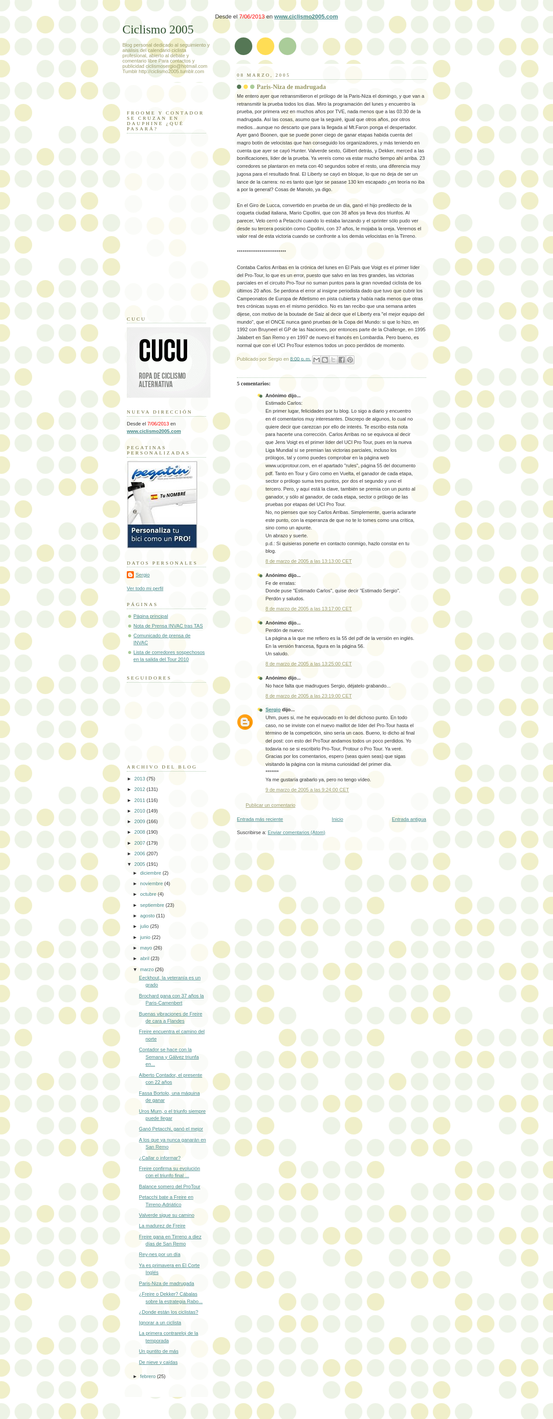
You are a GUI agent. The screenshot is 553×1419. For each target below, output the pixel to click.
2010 (140, 810)
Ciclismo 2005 (158, 29)
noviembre (152, 883)
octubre (149, 894)
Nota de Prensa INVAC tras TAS (168, 625)
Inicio (337, 819)
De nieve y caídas (158, 1362)
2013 (140, 778)
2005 (140, 864)
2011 (140, 800)
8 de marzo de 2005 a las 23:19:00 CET (308, 695)
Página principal (150, 616)
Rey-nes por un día (160, 1254)
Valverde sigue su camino (167, 1215)
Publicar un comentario (270, 805)
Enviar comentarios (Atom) (296, 832)
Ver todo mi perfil (145, 588)
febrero (148, 1376)
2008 (140, 832)
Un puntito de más (159, 1351)
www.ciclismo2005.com (306, 16)
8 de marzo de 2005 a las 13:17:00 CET (308, 608)
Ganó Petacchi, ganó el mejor (171, 1128)
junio (145, 937)
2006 (140, 853)
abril (145, 958)
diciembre (151, 873)
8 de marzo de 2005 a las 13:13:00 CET (308, 561)
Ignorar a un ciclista (160, 1322)
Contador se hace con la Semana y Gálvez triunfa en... (169, 1057)
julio (145, 926)
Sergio (272, 709)
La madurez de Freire (162, 1225)
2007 (140, 843)
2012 (140, 789)
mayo (146, 947)
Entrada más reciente (260, 819)
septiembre (153, 905)
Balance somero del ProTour (169, 1186)
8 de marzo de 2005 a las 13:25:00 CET (308, 663)
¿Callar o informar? (160, 1157)
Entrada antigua (409, 819)
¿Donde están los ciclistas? (168, 1312)
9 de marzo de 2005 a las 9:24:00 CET (307, 789)
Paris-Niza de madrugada (291, 86)
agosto (148, 915)
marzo (147, 969)
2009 (140, 821)
